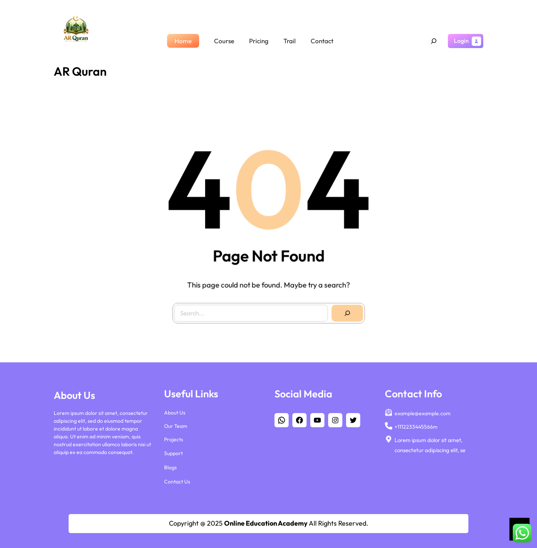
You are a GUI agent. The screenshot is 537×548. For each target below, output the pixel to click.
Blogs (170, 467)
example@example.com (422, 413)
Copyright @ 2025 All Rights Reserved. (268, 523)
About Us (174, 413)
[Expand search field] (433, 41)
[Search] (345, 311)
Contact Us (177, 482)
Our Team (175, 426)
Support (173, 453)
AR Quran (80, 71)
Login (461, 40)
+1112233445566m (416, 427)
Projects (173, 440)
